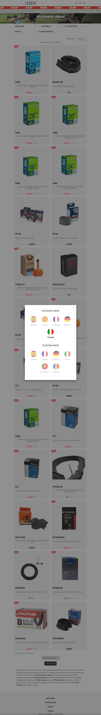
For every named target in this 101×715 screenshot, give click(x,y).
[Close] (74, 308)
